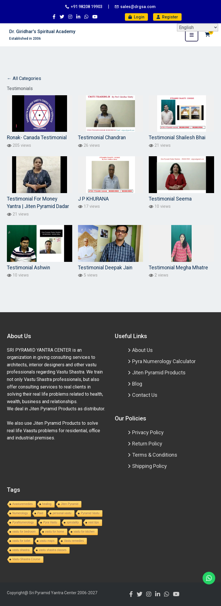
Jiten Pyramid (70, 504)
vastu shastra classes (52, 550)
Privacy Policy (148, 432)
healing (47, 504)
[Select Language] (197, 27)
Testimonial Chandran (102, 137)
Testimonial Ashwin (28, 267)
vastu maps (47, 540)
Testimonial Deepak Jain (105, 267)
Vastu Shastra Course (26, 559)
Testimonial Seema (170, 199)
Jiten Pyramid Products (159, 372)
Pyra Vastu (50, 522)
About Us (142, 350)
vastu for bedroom (24, 531)
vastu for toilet (21, 540)
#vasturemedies (22, 504)
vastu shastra (20, 550)
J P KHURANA (93, 199)
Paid (40, 513)
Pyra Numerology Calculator (164, 361)
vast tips (93, 522)
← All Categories (24, 78)
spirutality (73, 522)
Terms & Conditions (154, 455)
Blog (137, 384)
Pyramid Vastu (90, 513)
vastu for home (54, 531)
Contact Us (144, 395)
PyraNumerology (23, 522)
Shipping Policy (149, 466)
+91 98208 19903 (86, 6)
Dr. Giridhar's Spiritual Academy (42, 31)
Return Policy (147, 444)
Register (167, 17)
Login (136, 17)
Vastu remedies (74, 540)
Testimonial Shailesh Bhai (177, 137)
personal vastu (62, 513)
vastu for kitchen (84, 531)
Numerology (20, 513)
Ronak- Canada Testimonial (37, 137)
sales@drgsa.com (138, 6)
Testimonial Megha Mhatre (178, 267)
